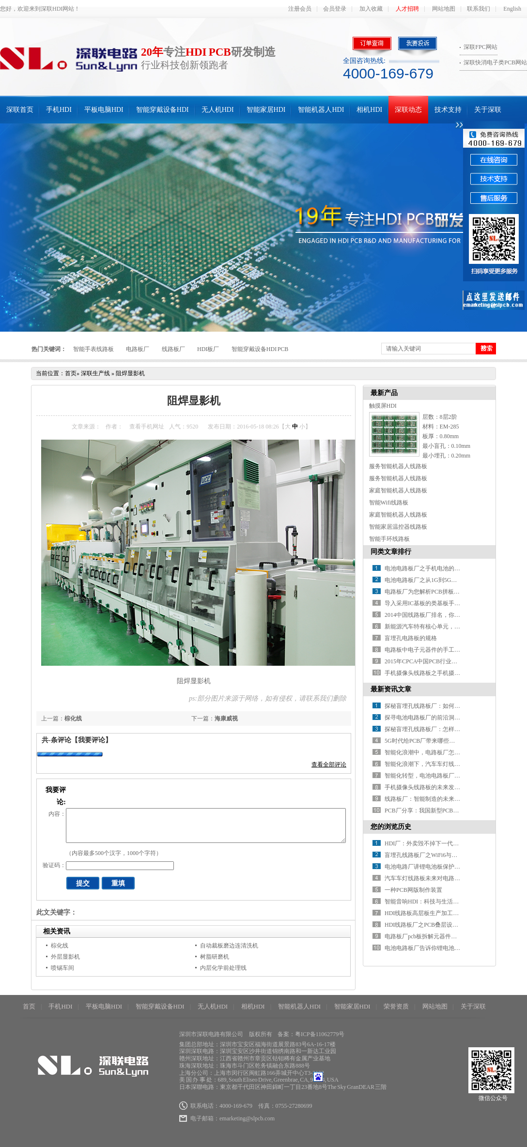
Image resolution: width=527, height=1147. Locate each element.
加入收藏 (371, 8)
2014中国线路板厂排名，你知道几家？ (434, 615)
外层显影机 (65, 956)
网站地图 (443, 8)
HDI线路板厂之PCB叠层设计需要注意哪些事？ (445, 924)
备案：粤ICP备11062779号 (311, 1034)
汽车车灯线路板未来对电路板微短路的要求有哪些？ (451, 878)
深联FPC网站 (480, 47)
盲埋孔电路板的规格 (411, 638)
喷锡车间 (62, 967)
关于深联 (487, 109)
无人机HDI (218, 109)
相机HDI (369, 109)
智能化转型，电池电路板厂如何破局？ (434, 775)
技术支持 (448, 109)
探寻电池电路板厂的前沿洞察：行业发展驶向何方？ (451, 717)
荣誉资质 (396, 1006)
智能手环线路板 (389, 538)
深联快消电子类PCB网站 (495, 62)
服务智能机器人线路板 (398, 466)
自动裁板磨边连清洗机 (229, 945)
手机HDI (59, 109)
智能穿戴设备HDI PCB (260, 349)
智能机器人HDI (321, 109)
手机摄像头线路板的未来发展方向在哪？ (437, 787)
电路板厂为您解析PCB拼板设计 (425, 591)
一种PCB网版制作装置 (413, 890)
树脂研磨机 (214, 956)
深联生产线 (95, 373)
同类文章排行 (391, 551)
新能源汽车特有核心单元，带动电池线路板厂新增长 (451, 626)
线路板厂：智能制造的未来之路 (425, 798)
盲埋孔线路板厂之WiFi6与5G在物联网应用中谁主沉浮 (454, 855)
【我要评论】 (91, 740)
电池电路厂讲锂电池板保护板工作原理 (434, 866)
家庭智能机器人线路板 (398, 490)
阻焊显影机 (130, 373)
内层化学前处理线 (223, 967)
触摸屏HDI (383, 405)
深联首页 (19, 109)
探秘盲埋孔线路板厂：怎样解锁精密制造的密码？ (448, 729)
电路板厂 (137, 349)
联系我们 (478, 8)
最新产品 (384, 393)
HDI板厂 (208, 349)
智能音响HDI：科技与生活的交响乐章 (433, 901)
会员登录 (334, 8)
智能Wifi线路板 (389, 502)
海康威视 (226, 718)
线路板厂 (173, 349)
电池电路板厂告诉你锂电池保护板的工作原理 (443, 948)
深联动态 (408, 109)
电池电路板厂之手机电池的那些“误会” (434, 568)
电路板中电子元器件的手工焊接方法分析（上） (446, 649)
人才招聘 (407, 8)
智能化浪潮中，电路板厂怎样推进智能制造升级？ (448, 752)
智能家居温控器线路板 (398, 526)
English (512, 8)
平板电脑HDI (104, 109)
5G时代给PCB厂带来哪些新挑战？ (428, 740)
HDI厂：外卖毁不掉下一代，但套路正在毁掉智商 (448, 843)
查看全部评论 (328, 764)
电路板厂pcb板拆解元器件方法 (424, 936)
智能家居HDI (266, 109)
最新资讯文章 (391, 689)
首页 (71, 373)
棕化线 (73, 718)
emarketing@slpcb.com (247, 1118)
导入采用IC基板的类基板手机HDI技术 (433, 603)
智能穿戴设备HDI (162, 109)
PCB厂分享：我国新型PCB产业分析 (430, 810)
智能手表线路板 (93, 349)
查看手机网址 (146, 426)
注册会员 (299, 8)
